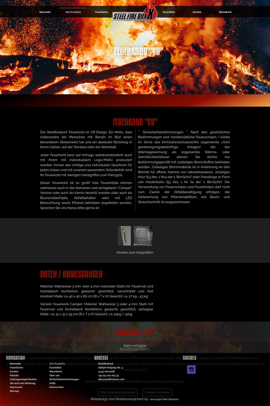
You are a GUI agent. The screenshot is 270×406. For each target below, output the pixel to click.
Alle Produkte (73, 12)
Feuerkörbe (101, 12)
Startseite (45, 12)
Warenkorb (225, 12)
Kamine (197, 12)
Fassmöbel (169, 12)
